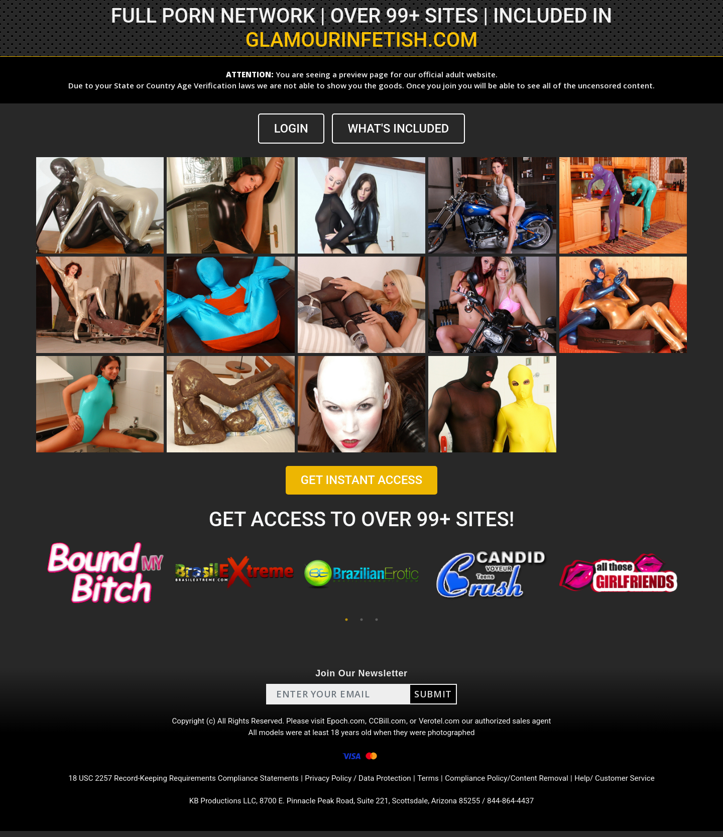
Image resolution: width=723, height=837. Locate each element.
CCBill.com (388, 722)
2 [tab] (361, 620)
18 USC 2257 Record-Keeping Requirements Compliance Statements (175, 782)
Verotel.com (442, 722)
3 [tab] (377, 620)
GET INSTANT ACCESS (361, 480)
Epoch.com (345, 722)
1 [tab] (346, 620)
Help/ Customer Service (627, 782)
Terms (432, 782)
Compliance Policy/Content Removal (514, 782)
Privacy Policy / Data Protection (358, 782)
